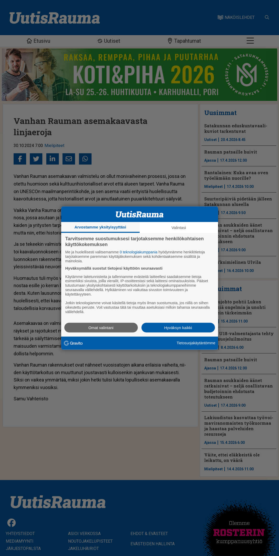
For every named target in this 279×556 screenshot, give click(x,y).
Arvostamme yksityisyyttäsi (100, 227)
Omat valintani (100, 327)
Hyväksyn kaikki (178, 327)
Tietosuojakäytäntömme (195, 343)
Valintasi (179, 227)
